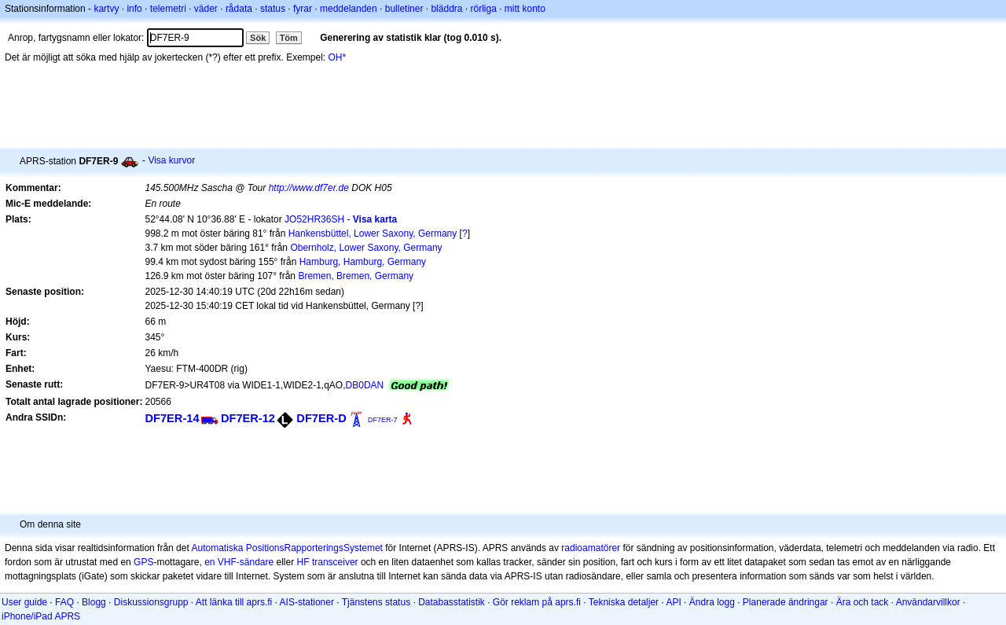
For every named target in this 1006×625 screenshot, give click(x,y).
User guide (24, 602)
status (272, 8)
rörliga (483, 8)
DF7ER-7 (383, 420)
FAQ (64, 602)
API (673, 602)
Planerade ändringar (785, 602)
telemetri (168, 8)
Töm (289, 37)
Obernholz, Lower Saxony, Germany (366, 247)
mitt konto (525, 8)
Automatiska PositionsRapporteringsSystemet (286, 547)
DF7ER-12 (248, 418)
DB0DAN (365, 385)
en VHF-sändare (239, 562)
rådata (239, 8)
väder (206, 8)
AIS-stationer (307, 602)
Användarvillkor (928, 602)
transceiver (335, 562)
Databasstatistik (451, 602)
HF (303, 562)
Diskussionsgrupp (151, 602)
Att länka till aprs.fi (234, 602)
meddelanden (348, 8)
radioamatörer (590, 547)
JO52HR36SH (314, 219)
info (134, 8)
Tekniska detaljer (624, 602)
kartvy (106, 8)
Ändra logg (712, 602)
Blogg (94, 602)
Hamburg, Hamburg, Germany (362, 261)
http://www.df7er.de (309, 187)
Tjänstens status (376, 602)
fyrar (302, 8)
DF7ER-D (321, 418)
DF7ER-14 (172, 418)
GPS (143, 562)
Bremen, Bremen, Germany (355, 275)
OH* (338, 57)
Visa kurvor (171, 160)
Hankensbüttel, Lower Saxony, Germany (372, 233)
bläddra (446, 8)
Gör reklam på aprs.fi (537, 602)
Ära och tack (862, 602)
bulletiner (404, 8)
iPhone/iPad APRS (41, 616)
